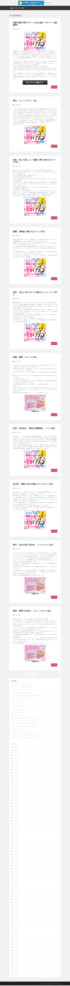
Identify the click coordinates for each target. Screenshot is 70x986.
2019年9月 (15, 967)
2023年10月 (15, 829)
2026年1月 (15, 753)
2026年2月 (15, 750)
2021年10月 (15, 897)
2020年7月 (15, 939)
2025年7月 (15, 770)
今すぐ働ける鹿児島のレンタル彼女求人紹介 (21, 732)
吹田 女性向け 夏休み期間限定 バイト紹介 (34, 429)
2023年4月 (15, 846)
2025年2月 (15, 784)
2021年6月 (15, 908)
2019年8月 (15, 970)
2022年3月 (15, 883)
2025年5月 (15, 776)
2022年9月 (15, 866)
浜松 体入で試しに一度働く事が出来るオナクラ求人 (34, 161)
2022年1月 (15, 888)
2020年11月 (15, 928)
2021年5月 (15, 911)
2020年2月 (15, 953)
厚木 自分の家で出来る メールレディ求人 (33, 545)
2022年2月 (15, 886)
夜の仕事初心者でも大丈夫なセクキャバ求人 (21, 684)
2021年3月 (15, 917)
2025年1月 (15, 787)
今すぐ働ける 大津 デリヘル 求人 (18, 713)
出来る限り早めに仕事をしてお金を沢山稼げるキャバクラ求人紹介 (26, 738)
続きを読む (54, 87)
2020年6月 (15, 942)
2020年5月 (15, 945)
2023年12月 (15, 824)
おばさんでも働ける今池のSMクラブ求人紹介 (21, 693)
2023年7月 (15, 838)
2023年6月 (15, 840)
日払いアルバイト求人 (17, 8)
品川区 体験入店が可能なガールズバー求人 (33, 484)
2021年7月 (15, 905)
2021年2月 (15, 920)
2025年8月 (15, 767)
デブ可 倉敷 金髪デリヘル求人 (18, 710)
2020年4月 (15, 948)
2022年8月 (15, 869)
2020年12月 (15, 925)
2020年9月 (15, 934)
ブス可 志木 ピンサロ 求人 (17, 704)
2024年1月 (15, 821)
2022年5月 (15, 877)
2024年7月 (15, 804)
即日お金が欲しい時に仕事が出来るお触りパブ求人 (23, 727)
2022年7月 (15, 872)
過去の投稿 (57, 676)
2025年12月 (15, 756)
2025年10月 (15, 761)
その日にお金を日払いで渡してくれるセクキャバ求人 (23, 707)
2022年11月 (15, 860)
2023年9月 (15, 832)
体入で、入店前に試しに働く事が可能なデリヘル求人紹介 (24, 718)
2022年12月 (15, 857)
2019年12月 (15, 959)
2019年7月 (15, 973)
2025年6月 (15, 773)
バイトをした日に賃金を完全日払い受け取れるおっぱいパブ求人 (26, 696)
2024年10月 (15, 795)
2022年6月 (15, 874)
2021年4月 (15, 914)
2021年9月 (15, 900)
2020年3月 (15, 951)
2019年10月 (15, 965)
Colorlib (49, 984)
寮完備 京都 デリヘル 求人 (17, 715)
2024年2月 (15, 818)
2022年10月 (15, 863)
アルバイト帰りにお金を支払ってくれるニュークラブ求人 (24, 724)
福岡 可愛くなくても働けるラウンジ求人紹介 (22, 698)
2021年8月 (15, 903)
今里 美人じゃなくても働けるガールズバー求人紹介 (23, 721)
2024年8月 (15, 801)
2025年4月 (15, 778)
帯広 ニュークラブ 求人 (25, 101)
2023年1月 (15, 855)
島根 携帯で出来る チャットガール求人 (32, 611)
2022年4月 (15, 880)
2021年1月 (15, 922)
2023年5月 (15, 843)
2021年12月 (15, 891)
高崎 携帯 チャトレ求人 (25, 357)
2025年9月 (15, 764)
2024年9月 (15, 798)
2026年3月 (15, 747)
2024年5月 (15, 809)
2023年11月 (15, 826)
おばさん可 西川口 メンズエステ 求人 (19, 701)
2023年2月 (15, 852)
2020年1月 (15, 956)
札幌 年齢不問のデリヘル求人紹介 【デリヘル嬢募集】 (35, 24)
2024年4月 (15, 812)
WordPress (58, 984)
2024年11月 (15, 793)
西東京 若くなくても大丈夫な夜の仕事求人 (21, 687)
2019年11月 (15, 962)
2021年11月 (15, 894)
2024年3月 (15, 815)
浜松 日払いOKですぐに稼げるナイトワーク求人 (35, 294)
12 (35, 675)
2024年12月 (15, 790)
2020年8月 (15, 936)
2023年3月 (15, 849)
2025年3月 (15, 781)
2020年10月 (15, 931)
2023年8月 (15, 835)
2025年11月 (15, 759)
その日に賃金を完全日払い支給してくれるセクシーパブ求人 (25, 735)
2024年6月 (15, 807)
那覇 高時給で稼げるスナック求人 (29, 232)
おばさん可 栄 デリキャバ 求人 (18, 730)
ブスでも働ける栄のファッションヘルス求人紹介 (22, 690)
